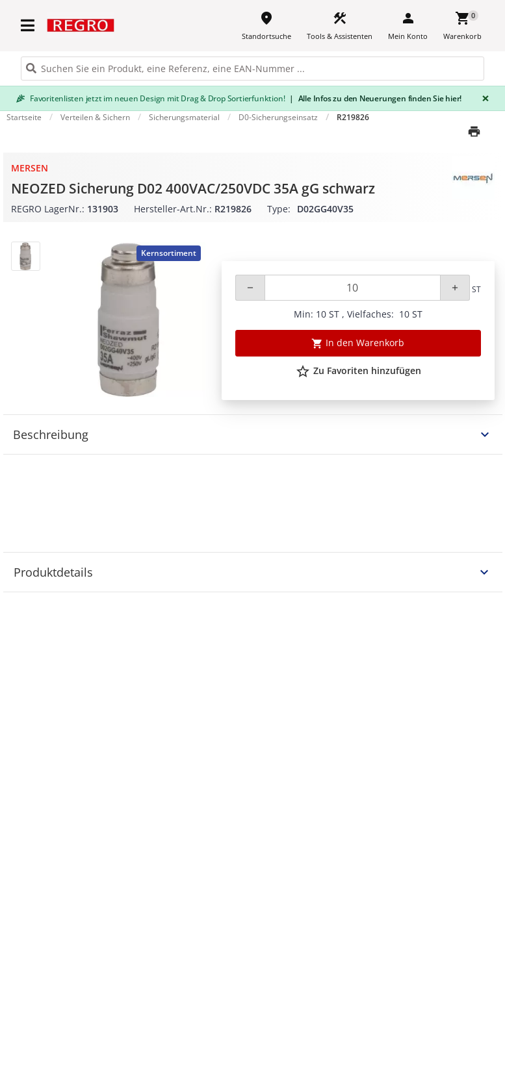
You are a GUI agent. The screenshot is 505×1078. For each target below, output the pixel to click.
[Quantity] (353, 288)
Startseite (24, 117)
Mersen (29, 168)
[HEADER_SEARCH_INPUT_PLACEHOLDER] (252, 68)
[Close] (482, 98)
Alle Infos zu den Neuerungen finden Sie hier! (375, 98)
